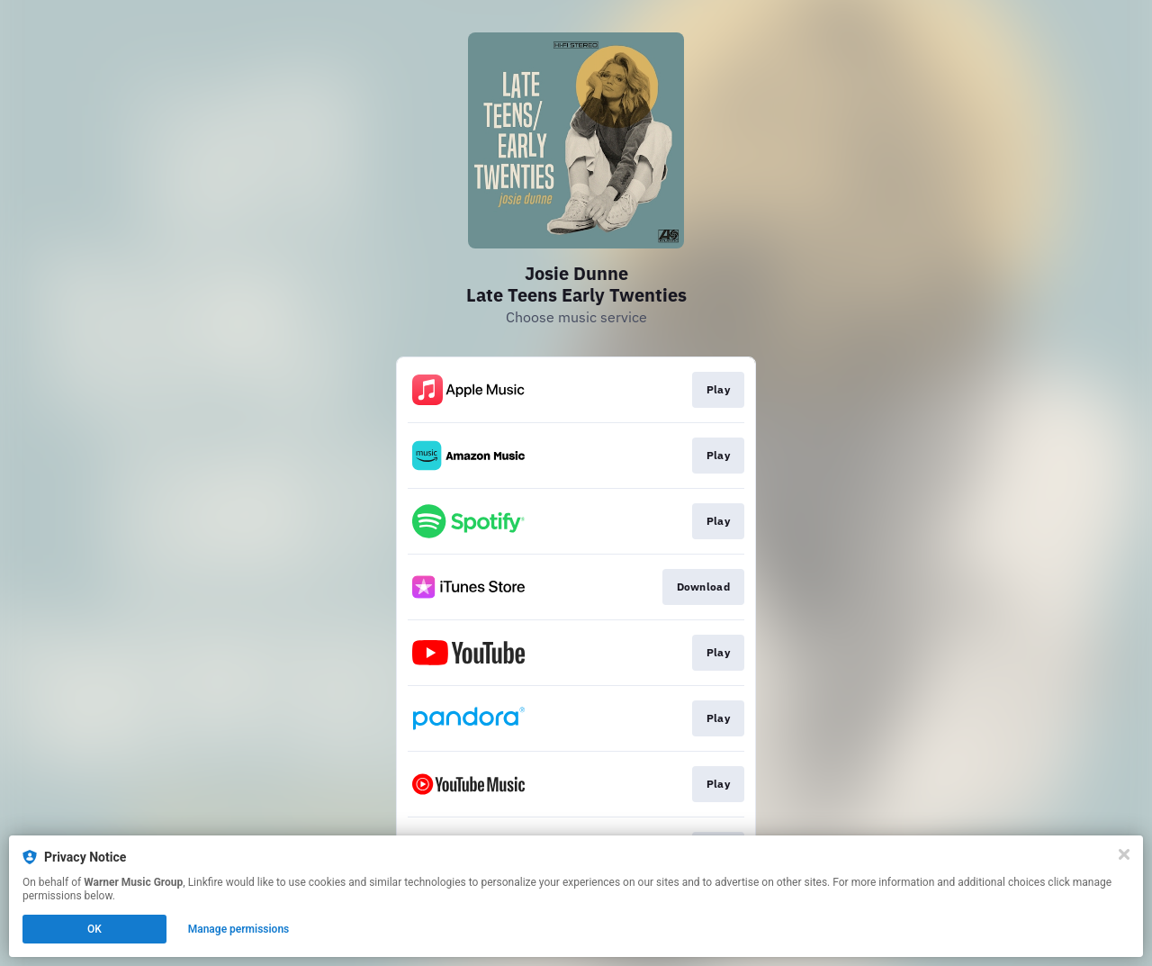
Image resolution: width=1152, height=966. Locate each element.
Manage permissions (239, 929)
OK (94, 929)
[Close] (1124, 854)
